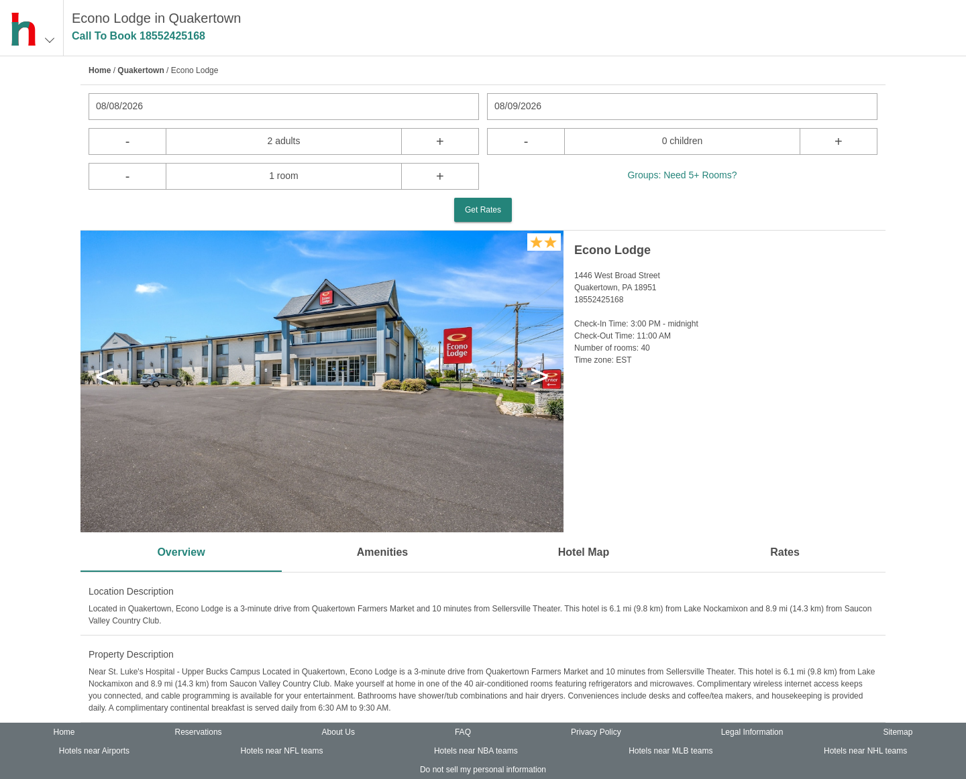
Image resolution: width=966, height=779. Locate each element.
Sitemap (897, 732)
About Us (338, 732)
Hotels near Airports (94, 751)
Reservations (198, 732)
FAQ (463, 732)
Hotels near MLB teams (670, 751)
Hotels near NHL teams (865, 751)
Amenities (382, 552)
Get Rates (483, 210)
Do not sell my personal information (483, 769)
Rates (785, 552)
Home (100, 70)
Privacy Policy (596, 732)
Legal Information (752, 732)
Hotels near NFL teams (282, 751)
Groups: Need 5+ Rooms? (682, 175)
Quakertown (140, 70)
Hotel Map (583, 552)
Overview (181, 552)
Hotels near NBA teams (476, 751)
